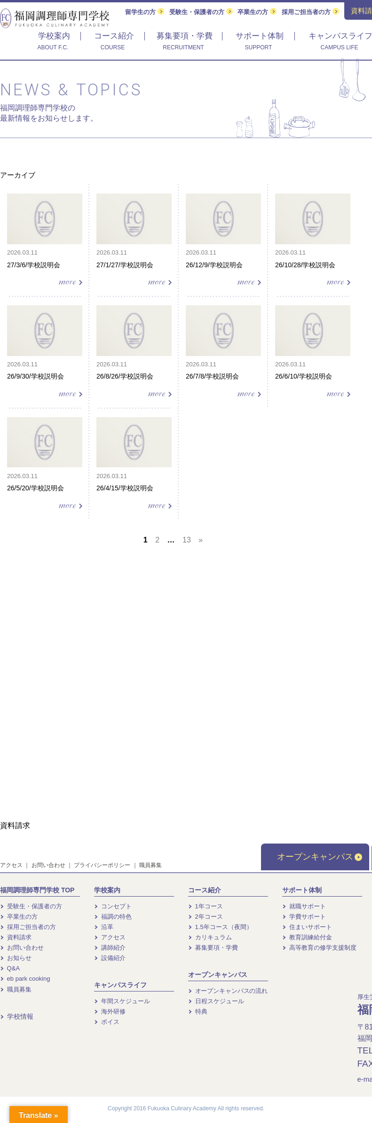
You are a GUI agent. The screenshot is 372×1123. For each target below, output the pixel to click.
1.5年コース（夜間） (220, 926)
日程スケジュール (216, 1001)
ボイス (106, 1021)
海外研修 (110, 1011)
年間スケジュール (122, 1001)
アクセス (11, 865)
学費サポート (304, 916)
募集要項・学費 (213, 947)
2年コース (205, 916)
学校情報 (16, 1016)
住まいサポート (307, 926)
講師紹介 (110, 947)
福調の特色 (113, 916)
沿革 (103, 926)
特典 (197, 1011)
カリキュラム (210, 937)
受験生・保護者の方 (201, 11)
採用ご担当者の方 (310, 11)
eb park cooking (25, 978)
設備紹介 (110, 957)
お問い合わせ (48, 865)
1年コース (205, 906)
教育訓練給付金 (307, 937)
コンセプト (113, 906)
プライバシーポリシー (102, 865)
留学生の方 (144, 11)
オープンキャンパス (319, 856)
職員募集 (150, 865)
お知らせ (16, 957)
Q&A (10, 968)
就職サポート (304, 906)
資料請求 (16, 937)
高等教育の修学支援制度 (319, 947)
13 (186, 540)
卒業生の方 (257, 11)
